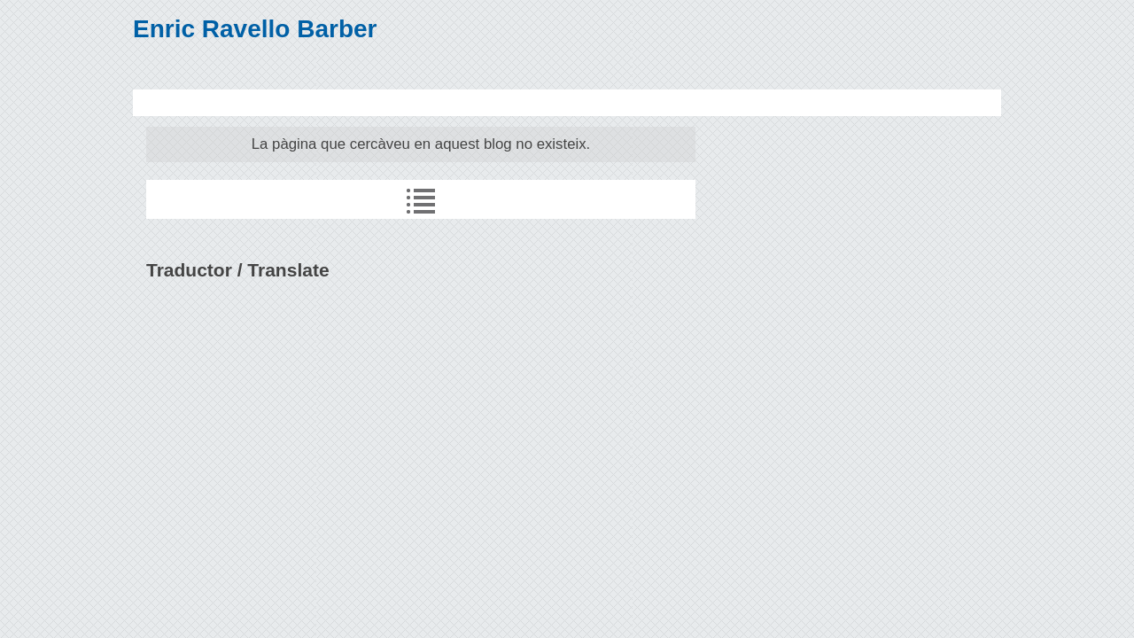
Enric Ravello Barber (255, 29)
